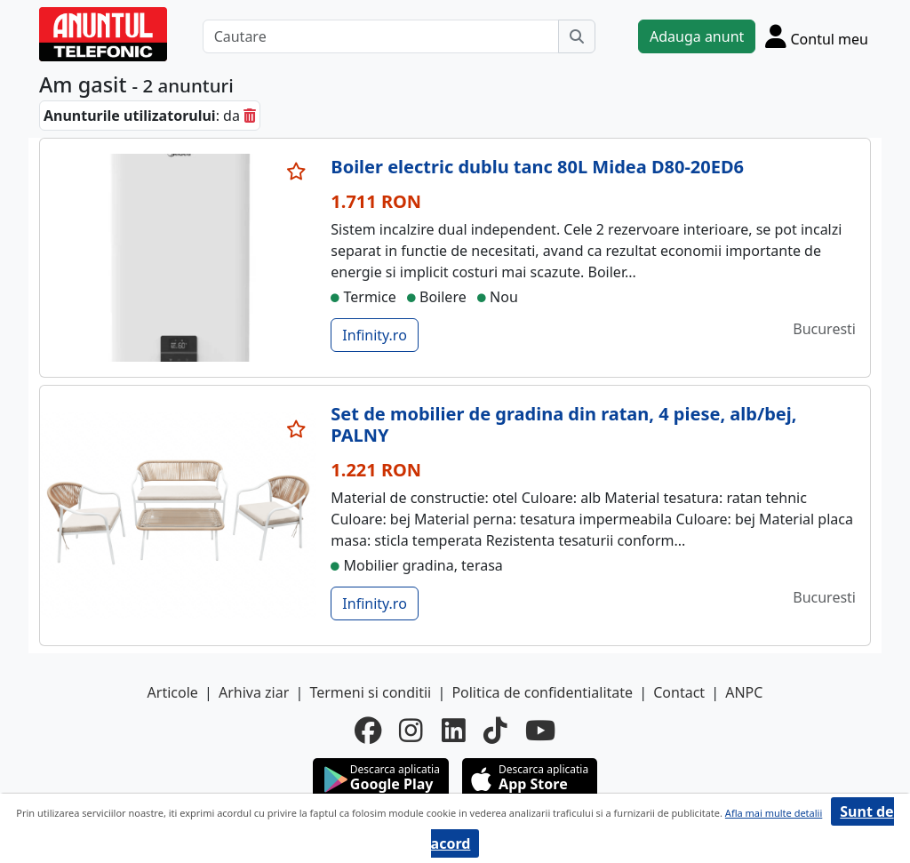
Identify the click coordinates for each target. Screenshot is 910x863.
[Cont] (817, 36)
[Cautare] (381, 36)
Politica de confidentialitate (542, 692)
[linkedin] (454, 730)
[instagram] (411, 730)
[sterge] (249, 115)
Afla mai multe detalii (773, 812)
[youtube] (540, 730)
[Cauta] (576, 36)
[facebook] (368, 730)
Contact (679, 692)
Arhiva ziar (254, 692)
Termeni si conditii (370, 692)
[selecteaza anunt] (297, 171)
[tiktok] (495, 730)
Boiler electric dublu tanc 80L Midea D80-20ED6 (537, 167)
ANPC (743, 692)
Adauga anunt (697, 36)
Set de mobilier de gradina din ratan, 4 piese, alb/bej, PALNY (563, 424)
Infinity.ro (374, 335)
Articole (173, 692)
